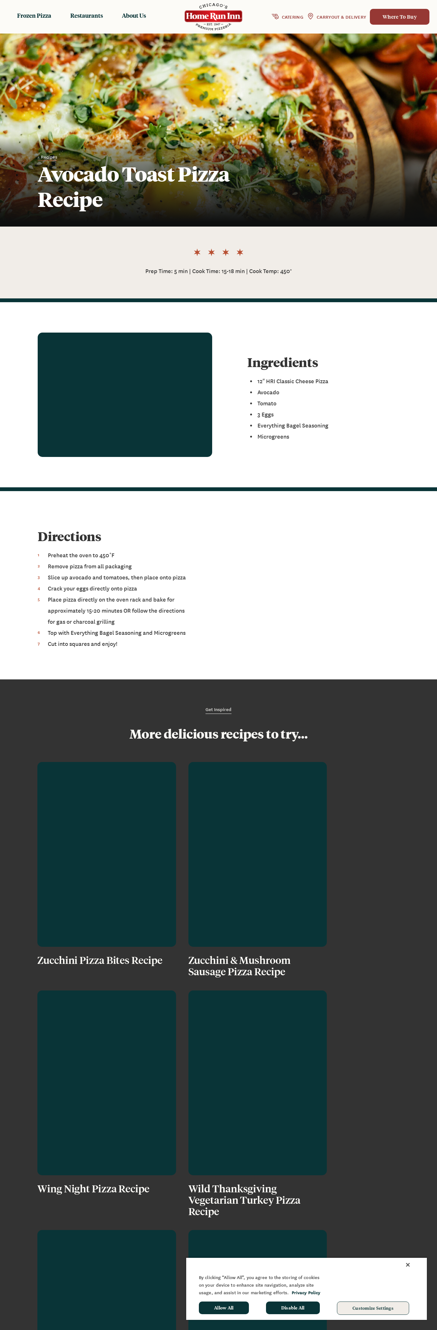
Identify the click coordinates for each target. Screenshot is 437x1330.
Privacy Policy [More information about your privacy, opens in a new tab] (306, 1292)
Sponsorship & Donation (395, 1240)
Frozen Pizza (34, 15)
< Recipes (47, 156)
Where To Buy (400, 16)
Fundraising (380, 1230)
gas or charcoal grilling (85, 622)
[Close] (408, 1265)
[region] (306, 1288)
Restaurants (86, 15)
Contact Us (320, 1249)
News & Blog (322, 1230)
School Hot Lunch (387, 1249)
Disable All (293, 1307)
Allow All (224, 1307)
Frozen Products (249, 1230)
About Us (134, 15)
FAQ (311, 1240)
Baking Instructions (253, 1249)
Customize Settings (373, 1308)
